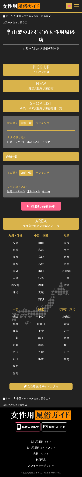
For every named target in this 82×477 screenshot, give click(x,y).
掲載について (41, 453)
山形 (66, 352)
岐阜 (15, 331)
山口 (41, 271)
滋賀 (66, 285)
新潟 (15, 345)
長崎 (15, 250)
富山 (15, 352)
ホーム (8, 16)
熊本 (15, 264)
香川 (41, 285)
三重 (66, 278)
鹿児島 (15, 285)
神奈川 (41, 324)
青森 (66, 324)
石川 (15, 359)
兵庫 (66, 250)
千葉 (41, 331)
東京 (41, 316)
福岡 (15, 243)
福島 (66, 359)
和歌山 (66, 271)
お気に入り (69, 6)
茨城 (41, 352)
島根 (41, 264)
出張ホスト (33, 141)
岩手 (66, 331)
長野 (15, 324)
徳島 (41, 278)
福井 (15, 366)
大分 (15, 271)
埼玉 (41, 338)
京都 (66, 257)
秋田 (66, 345)
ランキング (42, 123)
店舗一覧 (26, 123)
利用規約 (41, 459)
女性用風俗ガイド (41, 441)
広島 (41, 250)
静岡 (15, 373)
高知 (41, 299)
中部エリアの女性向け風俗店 (32, 16)
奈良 (66, 264)
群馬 (41, 345)
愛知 (15, 316)
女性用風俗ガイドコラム (40, 447)
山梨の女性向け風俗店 (15, 22)
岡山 (41, 243)
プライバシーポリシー (41, 465)
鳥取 (41, 257)
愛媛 (41, 292)
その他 (46, 141)
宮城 (66, 338)
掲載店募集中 (28, 427)
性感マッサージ (16, 141)
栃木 (41, 359)
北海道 (66, 316)
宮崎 (15, 278)
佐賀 (15, 257)
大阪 (66, 243)
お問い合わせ (54, 427)
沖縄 (15, 292)
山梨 (15, 338)
